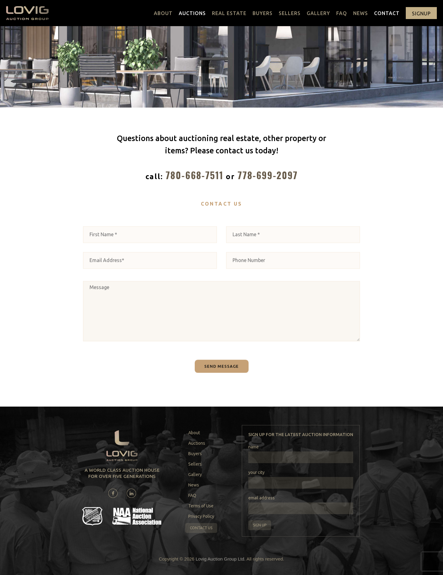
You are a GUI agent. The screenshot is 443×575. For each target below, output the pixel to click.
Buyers (263, 13)
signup (421, 13)
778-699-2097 (267, 175)
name (253, 446)
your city (256, 472)
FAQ (341, 13)
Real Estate (229, 13)
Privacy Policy (201, 516)
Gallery (318, 13)
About (163, 13)
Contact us (201, 528)
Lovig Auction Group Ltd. (220, 558)
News (360, 13)
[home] (27, 13)
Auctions (192, 13)
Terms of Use (201, 505)
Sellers (290, 13)
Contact (387, 13)
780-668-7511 (194, 175)
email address (261, 497)
